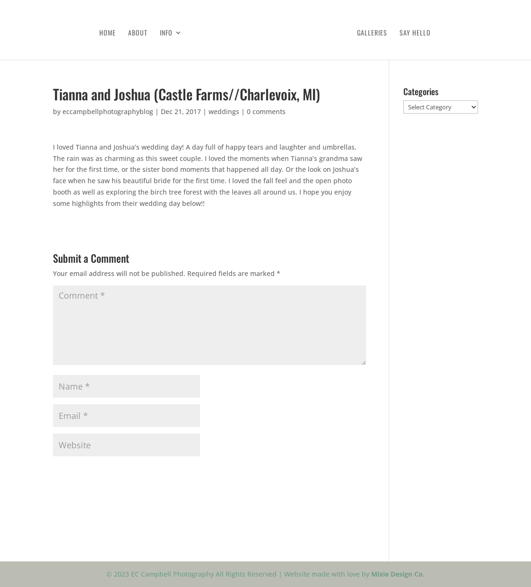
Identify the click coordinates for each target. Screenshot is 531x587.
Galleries (372, 33)
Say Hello (415, 33)
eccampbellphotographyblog (107, 111)
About (138, 33)
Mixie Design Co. (398, 573)
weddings (224, 111)
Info (166, 33)
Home (107, 33)
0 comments (266, 111)
